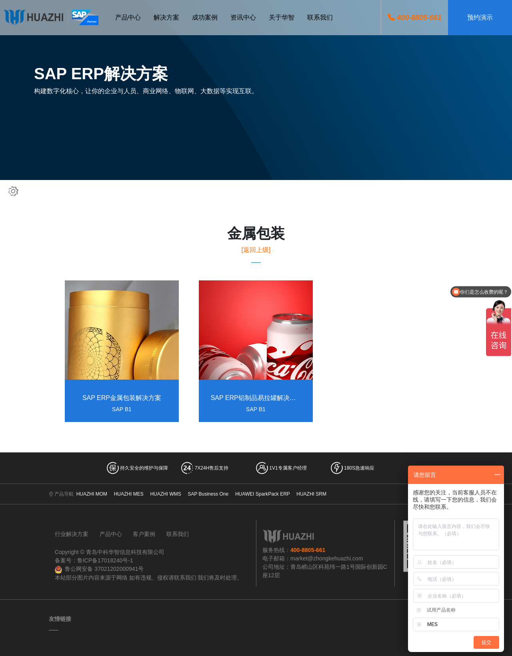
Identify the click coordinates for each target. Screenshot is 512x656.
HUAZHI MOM (91, 494)
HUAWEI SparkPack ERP (262, 494)
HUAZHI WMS (165, 494)
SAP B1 (122, 409)
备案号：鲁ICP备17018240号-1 (94, 560)
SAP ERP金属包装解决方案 (121, 398)
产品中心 (111, 534)
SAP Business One (208, 494)
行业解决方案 (71, 534)
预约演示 (480, 17)
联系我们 (177, 534)
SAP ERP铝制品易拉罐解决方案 (256, 398)
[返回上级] (256, 249)
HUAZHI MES (129, 494)
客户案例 (144, 534)
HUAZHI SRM (311, 494)
